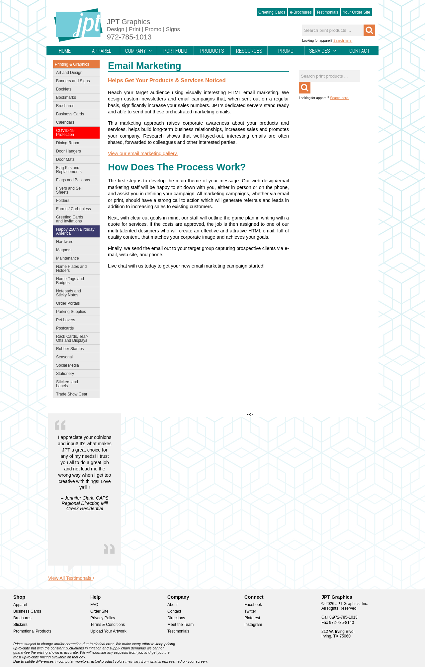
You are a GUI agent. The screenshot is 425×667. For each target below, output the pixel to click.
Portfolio (175, 51)
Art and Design (75, 73)
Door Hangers (75, 152)
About (172, 604)
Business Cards (75, 115)
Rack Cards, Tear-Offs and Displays (75, 338)
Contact (359, 50)
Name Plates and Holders (71, 268)
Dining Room (75, 144)
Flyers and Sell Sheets (75, 190)
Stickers (20, 624)
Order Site (99, 611)
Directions (176, 618)
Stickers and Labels (75, 384)
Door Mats (75, 160)
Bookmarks (66, 97)
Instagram (253, 624)
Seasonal (75, 358)
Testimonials (327, 12)
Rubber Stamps (70, 348)
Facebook (253, 604)
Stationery (75, 374)
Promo (286, 50)
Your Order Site (356, 12)
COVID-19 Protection (75, 132)
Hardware (64, 241)
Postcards (75, 329)
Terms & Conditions (107, 624)
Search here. (342, 40)
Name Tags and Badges (75, 280)
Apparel (101, 50)
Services (322, 50)
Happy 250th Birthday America (75, 231)
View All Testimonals (71, 578)
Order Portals (68, 303)
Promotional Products (32, 631)
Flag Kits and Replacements (75, 169)
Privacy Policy (102, 618)
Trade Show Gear (75, 395)
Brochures (75, 106)
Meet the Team (180, 624)
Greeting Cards (271, 12)
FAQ (94, 604)
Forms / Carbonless (73, 209)
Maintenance (75, 259)
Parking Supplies (75, 312)
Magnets (63, 250)
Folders (75, 201)
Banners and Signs (75, 82)
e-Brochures (300, 12)
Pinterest (252, 618)
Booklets (63, 89)
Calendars (65, 122)
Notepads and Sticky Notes (75, 293)
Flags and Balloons (75, 181)
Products (212, 51)
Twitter (250, 611)
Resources (249, 51)
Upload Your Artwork (108, 631)
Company (138, 50)
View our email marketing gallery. (143, 153)
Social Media (75, 366)
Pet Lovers (75, 321)
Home (65, 50)
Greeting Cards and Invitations (75, 219)
